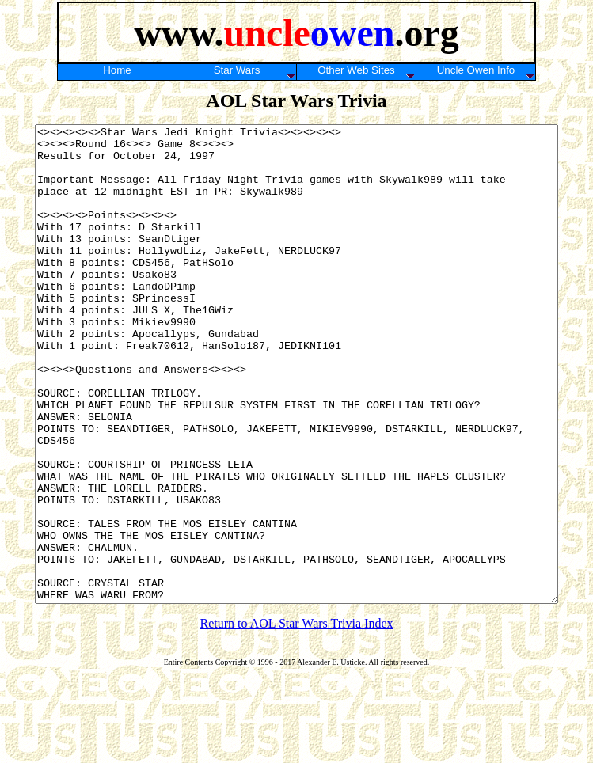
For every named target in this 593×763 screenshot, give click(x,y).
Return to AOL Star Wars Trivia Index (296, 718)
